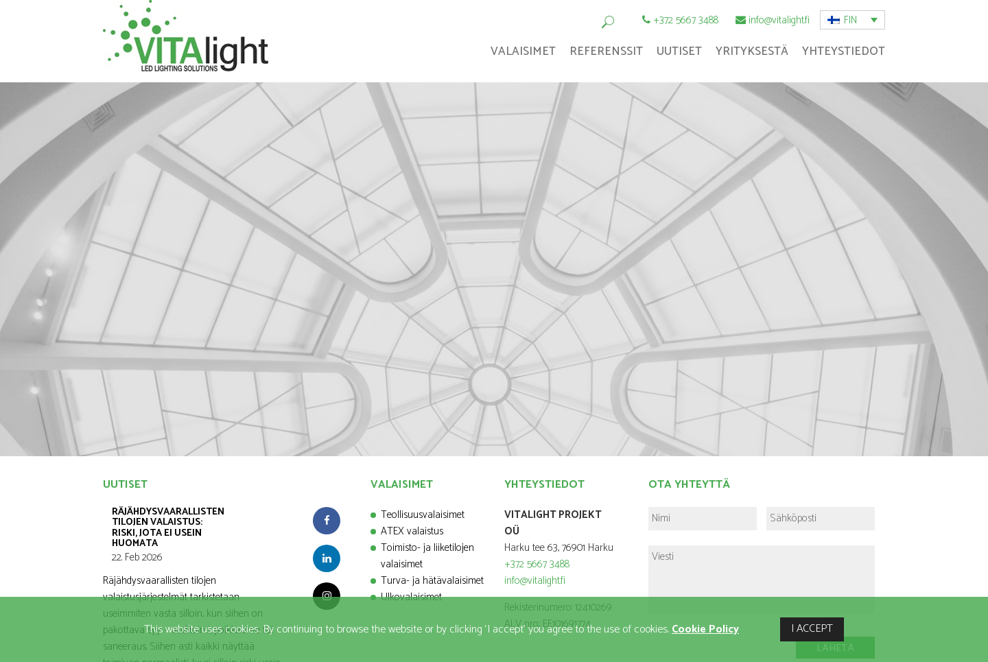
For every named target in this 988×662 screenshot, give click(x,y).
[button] (852, 19)
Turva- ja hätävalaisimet (432, 580)
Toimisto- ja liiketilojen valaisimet (427, 556)
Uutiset (679, 51)
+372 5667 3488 (685, 20)
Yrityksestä (752, 51)
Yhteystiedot (843, 51)
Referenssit (606, 51)
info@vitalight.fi (779, 20)
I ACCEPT (812, 628)
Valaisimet (523, 51)
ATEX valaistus (412, 531)
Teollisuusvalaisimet (422, 514)
